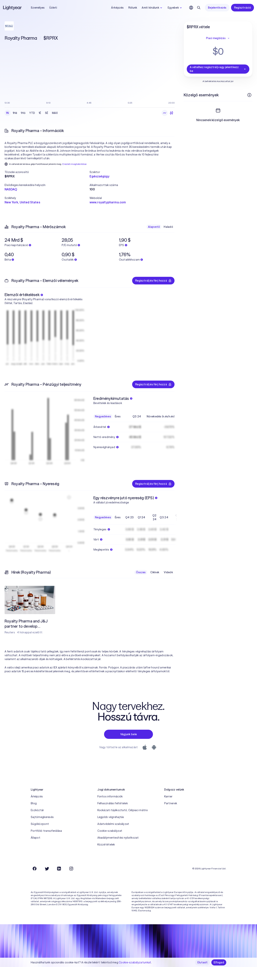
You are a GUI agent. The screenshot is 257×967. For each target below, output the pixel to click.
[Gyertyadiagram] (171, 113)
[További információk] (249, 95)
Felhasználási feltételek (112, 803)
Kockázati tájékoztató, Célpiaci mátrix (122, 810)
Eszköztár (37, 810)
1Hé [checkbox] (15, 113)
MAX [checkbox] (55, 113)
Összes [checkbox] (141, 572)
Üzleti (53, 7)
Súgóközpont (40, 824)
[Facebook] (34, 868)
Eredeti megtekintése (74, 164)
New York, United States (22, 202)
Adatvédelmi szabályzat (113, 824)
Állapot (35, 837)
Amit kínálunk (152, 8)
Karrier (168, 796)
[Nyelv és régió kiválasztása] (191, 7)
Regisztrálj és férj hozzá (153, 280)
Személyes (38, 7)
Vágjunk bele (128, 734)
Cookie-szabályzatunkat (135, 962)
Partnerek (170, 803)
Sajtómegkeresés (42, 817)
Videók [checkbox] (168, 572)
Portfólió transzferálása (46, 831)
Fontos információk (110, 796)
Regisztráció (242, 7)
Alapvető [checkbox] (154, 227)
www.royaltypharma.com (108, 202)
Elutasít (202, 962)
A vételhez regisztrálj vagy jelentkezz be (218, 69)
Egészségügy (99, 176)
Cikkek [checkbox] (154, 572)
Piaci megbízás (218, 38)
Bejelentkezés (217, 7)
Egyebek (175, 8)
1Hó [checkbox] (23, 113)
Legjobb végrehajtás (110, 817)
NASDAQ (11, 189)
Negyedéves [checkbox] (103, 416)
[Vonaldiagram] (165, 113)
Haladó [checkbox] (168, 227)
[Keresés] (199, 7)
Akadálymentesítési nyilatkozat (118, 837)
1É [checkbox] (40, 113)
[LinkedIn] (59, 868)
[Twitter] (47, 868)
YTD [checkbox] (32, 113)
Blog (34, 803)
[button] (47, 172)
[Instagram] (71, 868)
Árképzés (117, 7)
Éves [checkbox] (117, 416)
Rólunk (132, 7)
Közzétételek (106, 844)
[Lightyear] (12, 7)
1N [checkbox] (7, 113)
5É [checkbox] (46, 113)
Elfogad (219, 962)
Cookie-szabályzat (109, 831)
